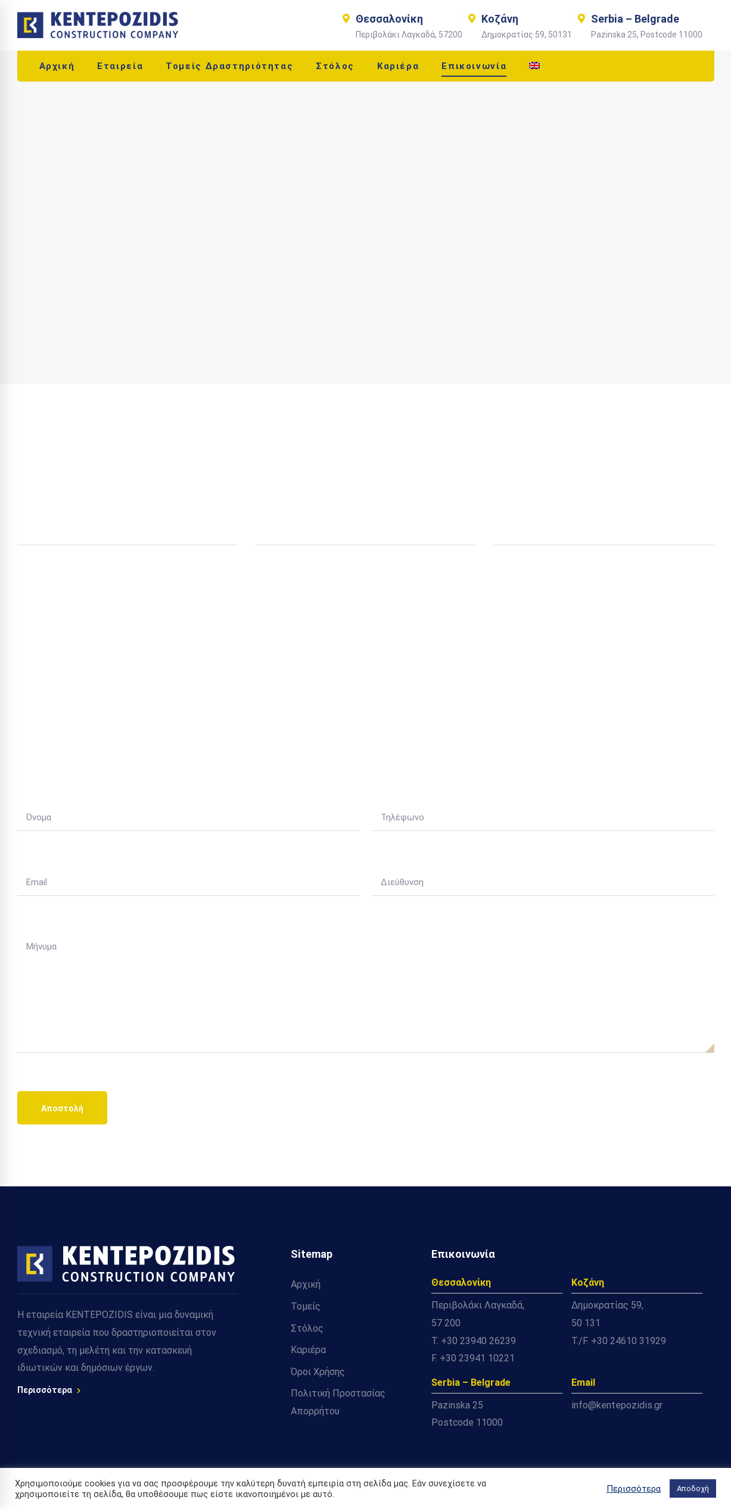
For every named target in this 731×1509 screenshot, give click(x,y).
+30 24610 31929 (628, 1340)
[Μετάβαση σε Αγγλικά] (534, 66)
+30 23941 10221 (477, 1358)
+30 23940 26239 (478, 1340)
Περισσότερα (48, 1390)
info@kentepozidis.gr (616, 1405)
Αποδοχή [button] (693, 1488)
